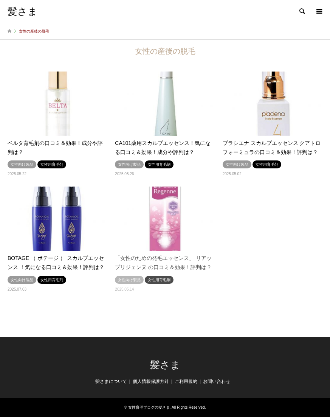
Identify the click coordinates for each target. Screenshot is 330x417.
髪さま (165, 364)
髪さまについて (111, 381)
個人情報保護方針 (151, 381)
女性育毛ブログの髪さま (149, 407)
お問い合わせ (216, 381)
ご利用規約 (186, 381)
